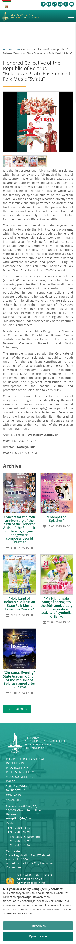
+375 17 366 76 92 (18, 841)
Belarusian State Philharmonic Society (25, 16)
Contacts (13, 795)
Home (7, 49)
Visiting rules (16, 785)
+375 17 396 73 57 (18, 845)
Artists (16, 49)
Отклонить (38, 926)
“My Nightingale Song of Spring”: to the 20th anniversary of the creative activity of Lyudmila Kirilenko (57, 607)
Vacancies (13, 800)
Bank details (16, 790)
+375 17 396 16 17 (18, 827)
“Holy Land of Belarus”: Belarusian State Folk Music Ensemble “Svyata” (19, 603)
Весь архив (17, 709)
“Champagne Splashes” (56, 519)
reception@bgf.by (18, 818)
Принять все (38, 936)
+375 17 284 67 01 (18, 831)
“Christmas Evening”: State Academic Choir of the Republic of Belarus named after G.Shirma (19, 679)
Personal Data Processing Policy (20, 770)
